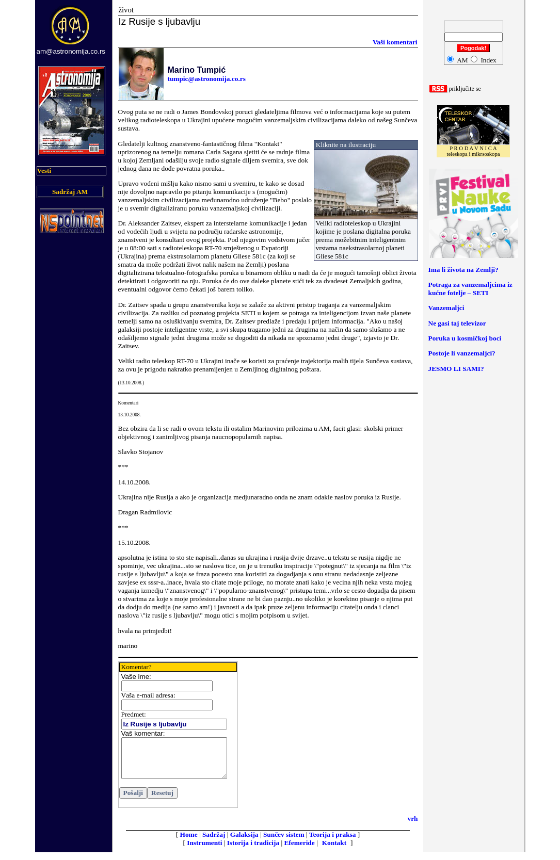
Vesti (44, 170)
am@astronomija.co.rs (71, 51)
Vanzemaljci (446, 308)
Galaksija (244, 842)
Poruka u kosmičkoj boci (465, 338)
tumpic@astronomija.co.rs (207, 79)
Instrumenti (204, 850)
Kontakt (334, 850)
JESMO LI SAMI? (456, 368)
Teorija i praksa (332, 842)
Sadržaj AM (70, 192)
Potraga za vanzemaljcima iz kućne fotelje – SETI (470, 289)
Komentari (128, 402)
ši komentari (395, 42)
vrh (413, 826)
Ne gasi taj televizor (457, 323)
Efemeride (299, 850)
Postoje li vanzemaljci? (461, 353)
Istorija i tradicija (253, 850)
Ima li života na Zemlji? (463, 269)
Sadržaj (213, 842)
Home (189, 842)
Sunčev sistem (284, 842)
